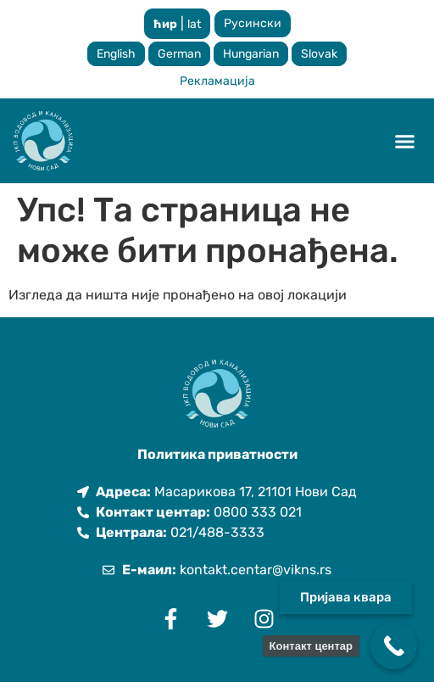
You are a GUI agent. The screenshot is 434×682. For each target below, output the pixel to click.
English (116, 54)
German (179, 54)
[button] (405, 141)
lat (194, 24)
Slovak (319, 54)
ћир (165, 24)
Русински (252, 23)
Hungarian (251, 54)
